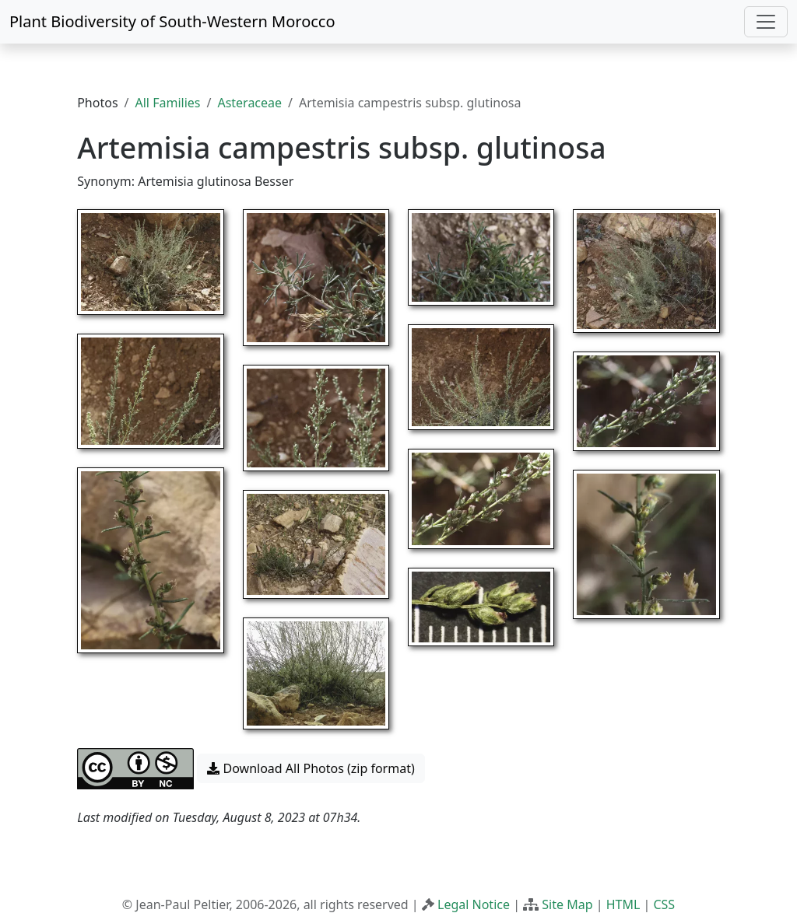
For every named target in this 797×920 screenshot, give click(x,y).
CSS (664, 904)
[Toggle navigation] (766, 21)
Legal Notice (473, 904)
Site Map (567, 904)
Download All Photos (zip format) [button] (310, 768)
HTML (623, 904)
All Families (168, 102)
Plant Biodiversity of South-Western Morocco (172, 21)
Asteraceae (249, 102)
